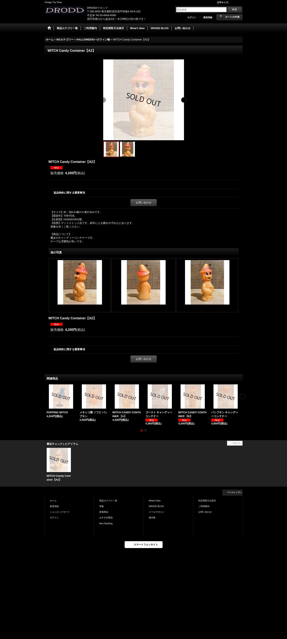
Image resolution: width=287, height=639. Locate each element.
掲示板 (152, 517)
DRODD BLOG (156, 506)
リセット (236, 443)
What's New (155, 500)
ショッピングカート (60, 512)
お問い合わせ (143, 202)
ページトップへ (234, 492)
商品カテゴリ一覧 (108, 500)
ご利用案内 (203, 506)
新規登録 (207, 17)
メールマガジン (156, 512)
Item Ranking (105, 523)
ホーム (53, 500)
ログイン (191, 17)
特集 (101, 506)
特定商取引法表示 (207, 500)
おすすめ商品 (106, 517)
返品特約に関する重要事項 (69, 192)
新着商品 (103, 512)
